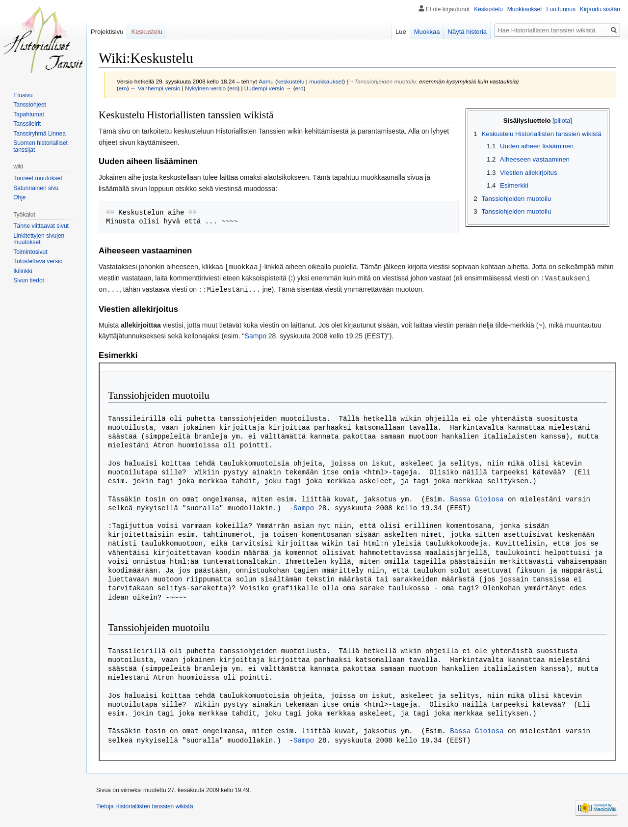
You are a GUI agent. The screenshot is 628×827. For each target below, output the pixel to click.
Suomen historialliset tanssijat (40, 146)
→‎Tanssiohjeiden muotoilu (382, 81)
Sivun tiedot (28, 280)
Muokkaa (427, 31)
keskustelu (291, 81)
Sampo (255, 334)
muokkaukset (326, 81)
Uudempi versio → (268, 88)
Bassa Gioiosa (476, 497)
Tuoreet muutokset (37, 178)
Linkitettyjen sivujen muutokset (38, 239)
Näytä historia (467, 31)
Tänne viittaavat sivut (41, 225)
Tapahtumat (28, 114)
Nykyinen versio (205, 88)
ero (123, 88)
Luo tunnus (561, 9)
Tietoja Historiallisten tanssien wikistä (144, 804)
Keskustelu (488, 9)
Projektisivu (107, 31)
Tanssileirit (27, 123)
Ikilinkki (22, 271)
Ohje (19, 197)
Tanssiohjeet (29, 104)
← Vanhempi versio (156, 88)
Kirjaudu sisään (600, 9)
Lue (400, 31)
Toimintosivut (30, 251)
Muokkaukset (524, 9)
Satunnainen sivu (35, 188)
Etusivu (22, 95)
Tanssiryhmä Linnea (39, 133)
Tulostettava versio (37, 261)
